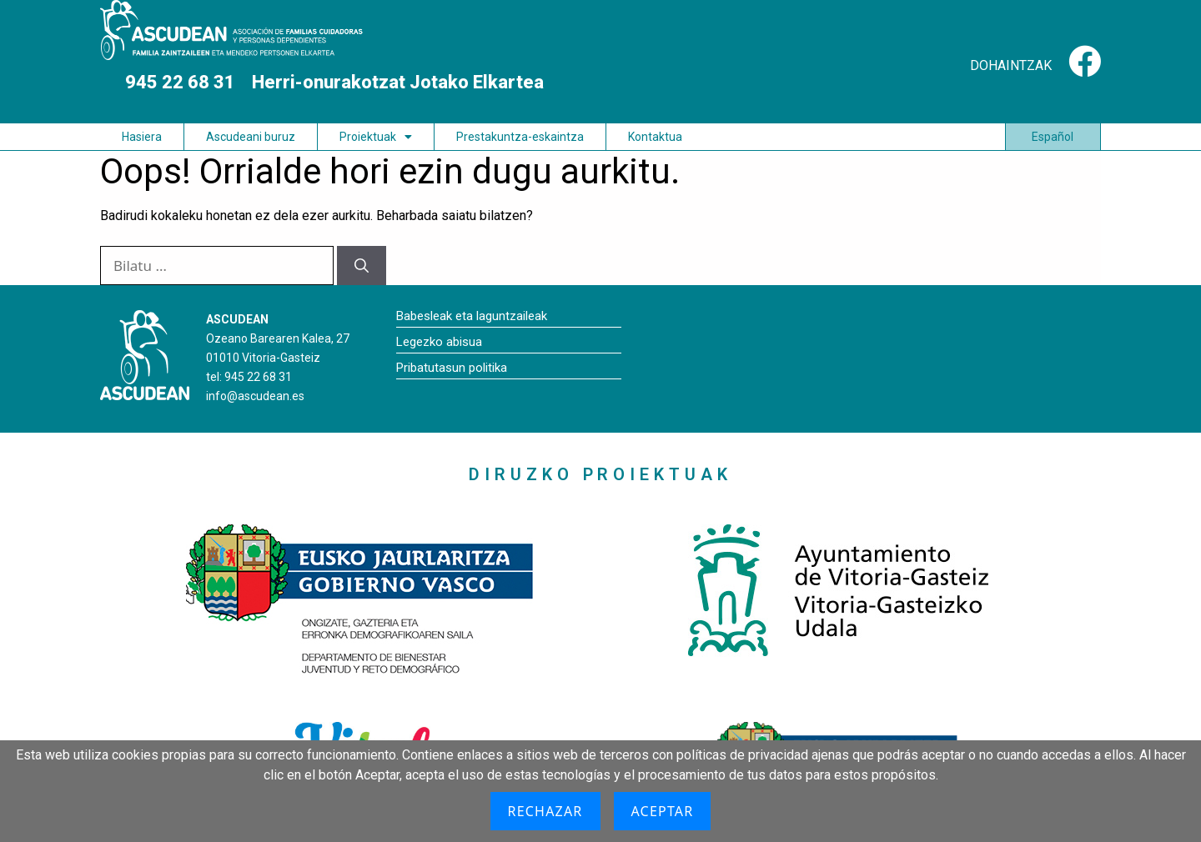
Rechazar (545, 811)
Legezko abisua (439, 341)
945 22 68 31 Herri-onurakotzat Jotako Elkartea (347, 82)
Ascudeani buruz (250, 136)
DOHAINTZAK (1011, 65)
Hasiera (142, 136)
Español (1052, 136)
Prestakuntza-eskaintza (520, 136)
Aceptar (662, 811)
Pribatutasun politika (451, 367)
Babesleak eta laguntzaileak (471, 315)
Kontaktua (655, 136)
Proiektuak (375, 136)
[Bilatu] (361, 266)
